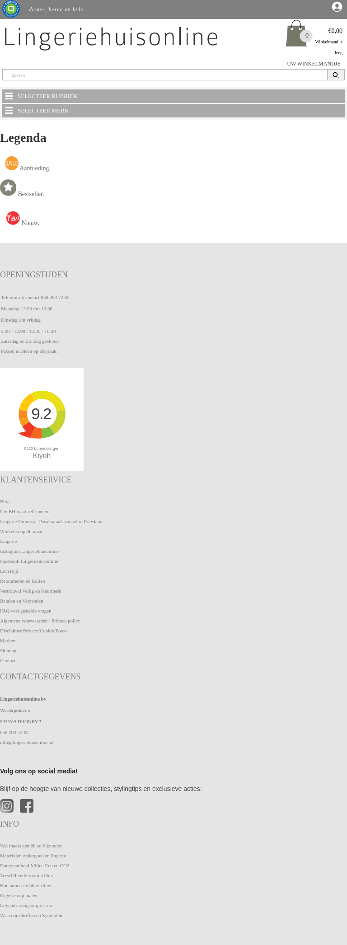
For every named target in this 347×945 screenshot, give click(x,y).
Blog (4, 501)
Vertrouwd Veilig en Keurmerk (30, 591)
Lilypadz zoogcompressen (26, 905)
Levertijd (9, 571)
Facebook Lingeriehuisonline (29, 561)
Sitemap (8, 650)
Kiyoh (42, 455)
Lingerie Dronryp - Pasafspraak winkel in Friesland (51, 521)
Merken (7, 640)
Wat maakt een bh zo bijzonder (30, 845)
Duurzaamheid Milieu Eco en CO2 (34, 865)
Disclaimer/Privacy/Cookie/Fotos (33, 630)
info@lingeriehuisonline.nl (27, 742)
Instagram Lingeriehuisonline (29, 551)
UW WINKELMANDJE (314, 64)
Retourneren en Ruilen (22, 581)
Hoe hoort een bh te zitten (26, 885)
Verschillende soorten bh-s (26, 875)
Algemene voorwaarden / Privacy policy (40, 620)
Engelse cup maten (19, 895)
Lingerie (8, 541)
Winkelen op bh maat (21, 531)
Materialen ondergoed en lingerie (33, 855)
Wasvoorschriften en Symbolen (31, 915)
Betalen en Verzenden (21, 600)
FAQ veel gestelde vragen (26, 610)
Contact (7, 660)
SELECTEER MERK (36, 110)
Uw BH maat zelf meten (24, 511)
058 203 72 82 (55, 297)
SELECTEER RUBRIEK (41, 95)
